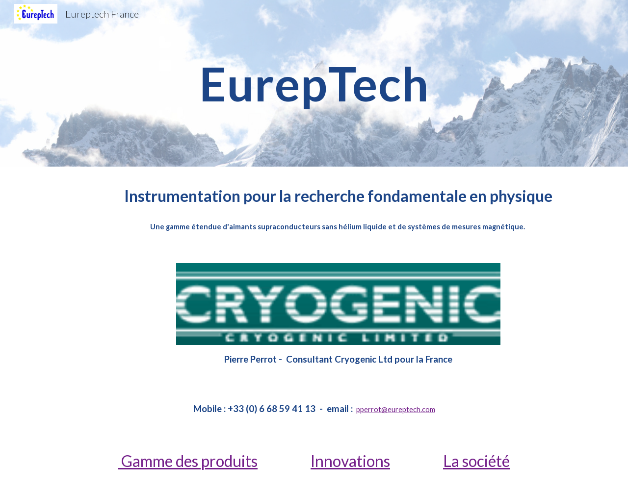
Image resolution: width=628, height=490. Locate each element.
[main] (314, 83)
